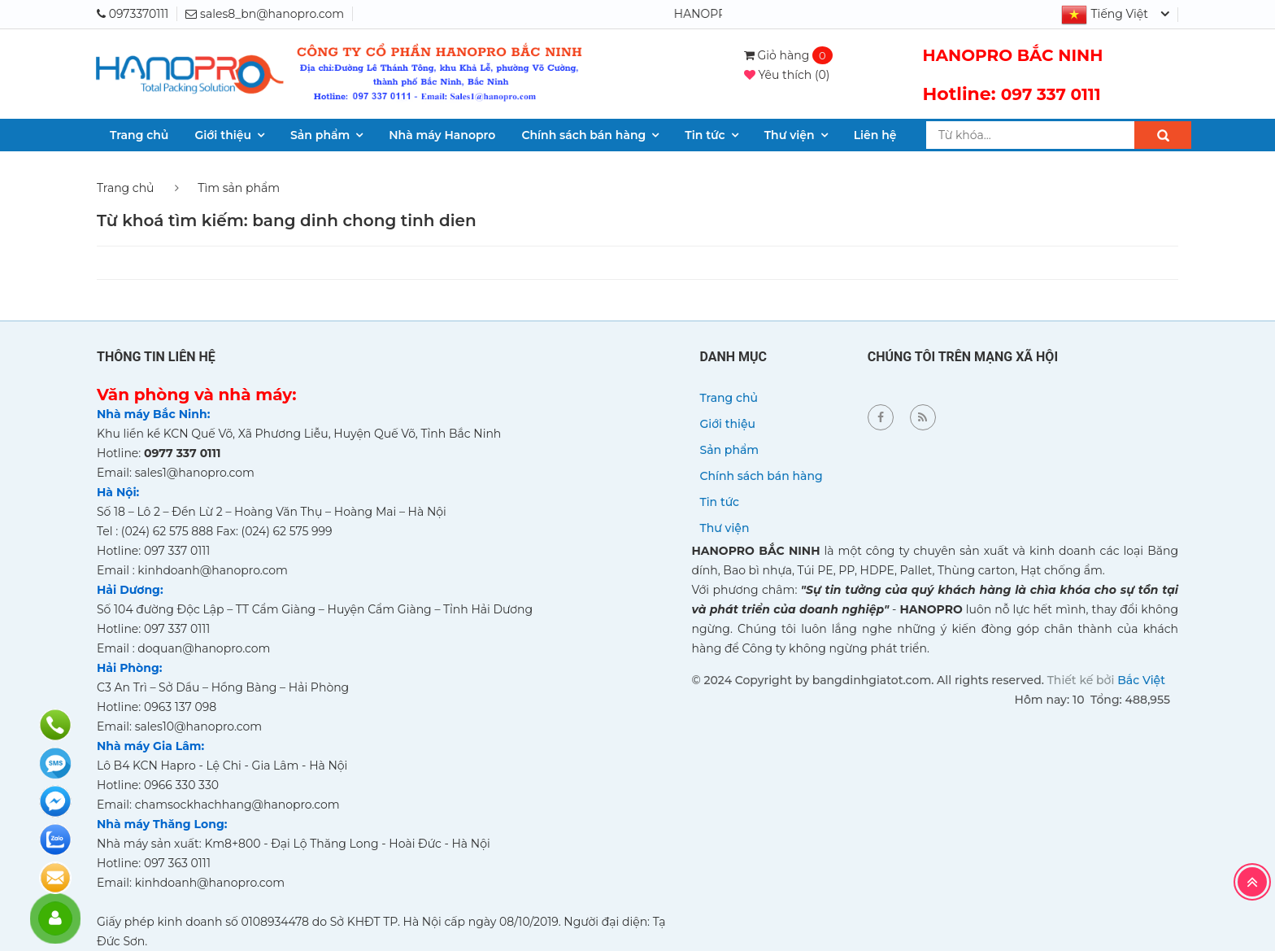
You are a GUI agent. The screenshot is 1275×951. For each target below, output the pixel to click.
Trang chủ (139, 135)
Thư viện (789, 135)
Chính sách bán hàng (583, 135)
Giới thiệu (222, 135)
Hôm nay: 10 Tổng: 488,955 (1092, 699)
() (787, 75)
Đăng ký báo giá (55, 878)
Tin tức (705, 135)
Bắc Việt (1141, 680)
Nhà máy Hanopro (442, 135)
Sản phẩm (320, 135)
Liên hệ (875, 135)
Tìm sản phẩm (239, 188)
